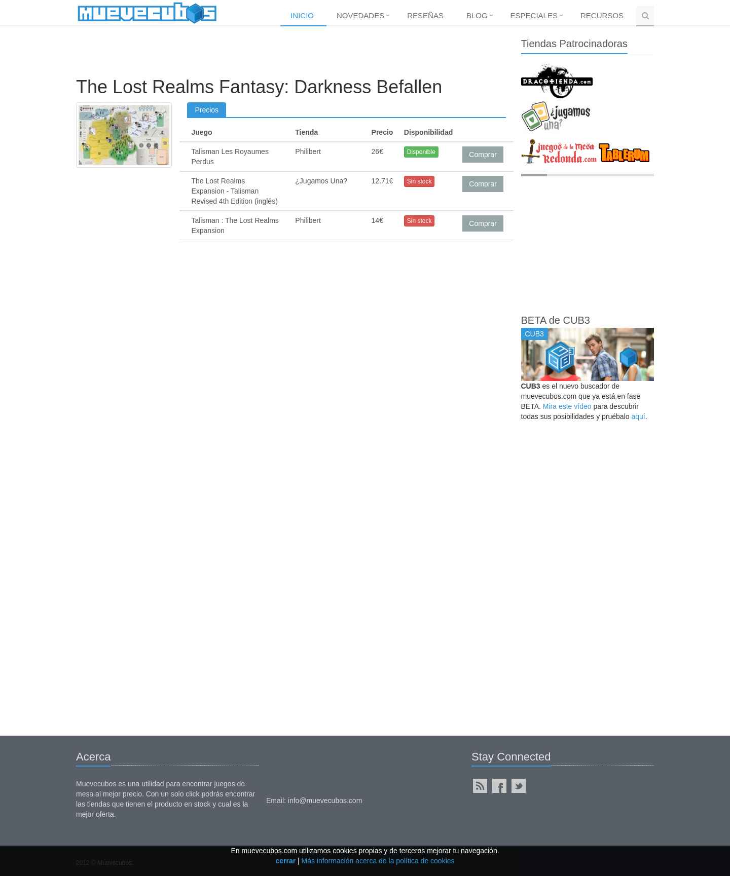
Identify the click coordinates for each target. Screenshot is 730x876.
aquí (638, 416)
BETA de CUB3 (555, 320)
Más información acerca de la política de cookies (378, 861)
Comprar (482, 154)
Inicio (302, 15)
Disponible (421, 152)
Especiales (534, 15)
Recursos (602, 15)
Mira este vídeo (567, 406)
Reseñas (425, 15)
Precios (206, 110)
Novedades (360, 15)
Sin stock (419, 181)
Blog (477, 15)
